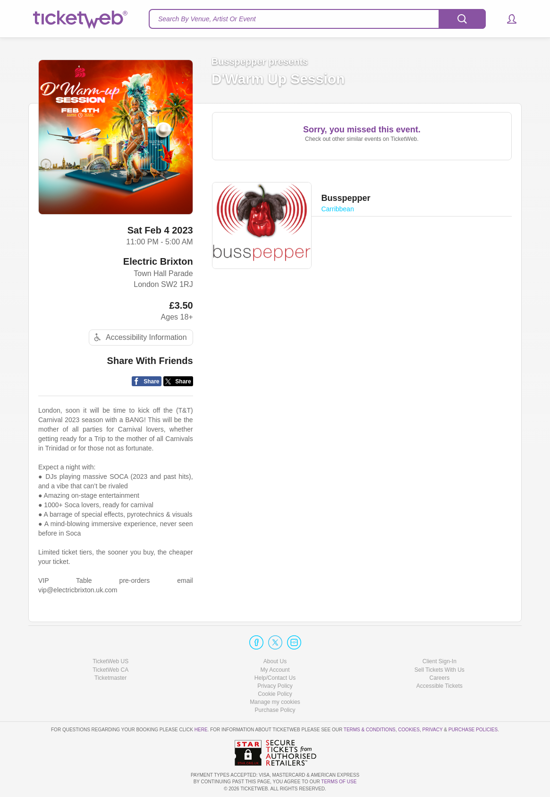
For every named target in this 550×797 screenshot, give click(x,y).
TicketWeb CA (110, 670)
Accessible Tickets (439, 686)
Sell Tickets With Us (440, 670)
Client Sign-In (440, 661)
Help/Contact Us (275, 678)
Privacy (433, 729)
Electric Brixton (158, 261)
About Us (275, 661)
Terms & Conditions (370, 729)
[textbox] (317, 19)
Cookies (409, 729)
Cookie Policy (275, 694)
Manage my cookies (275, 702)
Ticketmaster (110, 678)
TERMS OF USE (338, 781)
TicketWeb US (110, 661)
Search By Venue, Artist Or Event (207, 19)
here (201, 729)
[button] (507, 19)
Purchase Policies (473, 729)
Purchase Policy (274, 710)
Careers (439, 678)
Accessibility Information (139, 337)
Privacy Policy (275, 686)
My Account (274, 670)
